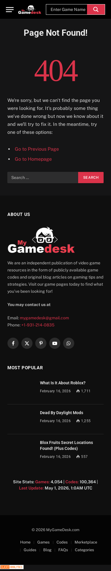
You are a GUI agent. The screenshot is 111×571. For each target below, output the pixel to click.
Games (43, 542)
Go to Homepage (33, 159)
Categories (84, 550)
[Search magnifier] (96, 9)
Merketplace (86, 542)
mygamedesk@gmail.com (44, 317)
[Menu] (10, 9)
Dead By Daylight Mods (61, 412)
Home (25, 542)
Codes (62, 542)
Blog (47, 550)
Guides (30, 550)
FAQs (63, 550)
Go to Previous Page (37, 149)
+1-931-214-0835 (37, 325)
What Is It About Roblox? (63, 382)
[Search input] (68, 9)
